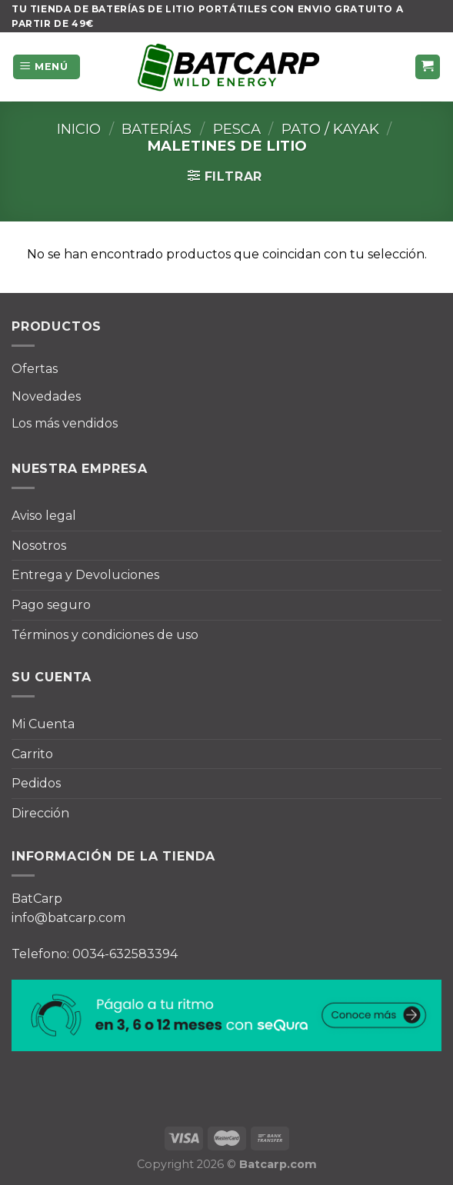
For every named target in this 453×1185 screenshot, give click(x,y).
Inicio (79, 129)
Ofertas (35, 368)
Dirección (40, 813)
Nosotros (39, 545)
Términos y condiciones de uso (105, 634)
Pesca (237, 129)
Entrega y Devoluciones (85, 575)
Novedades (46, 396)
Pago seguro (51, 604)
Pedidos (36, 783)
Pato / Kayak (330, 129)
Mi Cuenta (43, 724)
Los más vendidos (65, 423)
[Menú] (46, 67)
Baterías (157, 129)
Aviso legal (44, 515)
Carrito (32, 754)
